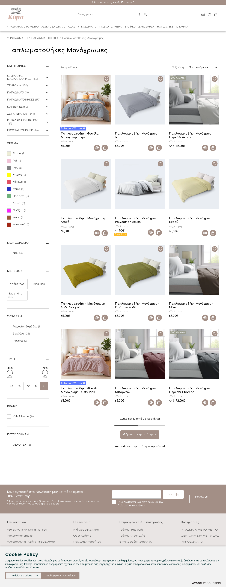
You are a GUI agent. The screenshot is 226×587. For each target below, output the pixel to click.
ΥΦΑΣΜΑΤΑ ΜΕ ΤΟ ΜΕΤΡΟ (23, 27)
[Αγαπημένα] (209, 14)
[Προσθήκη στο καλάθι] (105, 148)
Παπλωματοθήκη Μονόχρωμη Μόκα (191, 305)
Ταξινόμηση (179, 67)
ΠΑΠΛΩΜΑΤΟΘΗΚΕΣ (45, 38)
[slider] (10, 373)
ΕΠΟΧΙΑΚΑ (182, 27)
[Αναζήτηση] (103, 14)
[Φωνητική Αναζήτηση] (140, 14)
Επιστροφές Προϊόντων (135, 541)
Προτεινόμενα (198, 67)
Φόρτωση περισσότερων (139, 434)
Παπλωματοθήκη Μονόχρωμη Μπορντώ (137, 390)
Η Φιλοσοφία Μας (86, 529)
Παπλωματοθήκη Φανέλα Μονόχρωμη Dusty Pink (80, 390)
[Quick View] (97, 148)
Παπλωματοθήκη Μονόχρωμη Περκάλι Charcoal (191, 390)
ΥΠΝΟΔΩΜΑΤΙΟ (87, 27)
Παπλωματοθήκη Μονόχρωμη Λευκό (83, 220)
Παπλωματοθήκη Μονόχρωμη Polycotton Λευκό (137, 220)
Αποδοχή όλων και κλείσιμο (64, 574)
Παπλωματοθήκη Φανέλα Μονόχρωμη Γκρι (80, 135)
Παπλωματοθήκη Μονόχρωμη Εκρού (191, 220)
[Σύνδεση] (203, 14)
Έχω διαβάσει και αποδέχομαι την (137, 503)
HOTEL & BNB (165, 27)
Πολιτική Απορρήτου (87, 541)
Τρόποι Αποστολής (132, 535)
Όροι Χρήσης (82, 535)
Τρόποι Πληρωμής (131, 529)
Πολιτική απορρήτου (131, 505)
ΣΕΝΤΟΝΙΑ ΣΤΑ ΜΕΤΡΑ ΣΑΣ (200, 535)
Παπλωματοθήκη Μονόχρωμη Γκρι (137, 135)
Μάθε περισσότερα (135, 2)
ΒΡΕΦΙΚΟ (130, 27)
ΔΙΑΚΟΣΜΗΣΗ (146, 27)
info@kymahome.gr (20, 535)
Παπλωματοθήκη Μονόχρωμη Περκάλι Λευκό (191, 135)
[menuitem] (23, 27)
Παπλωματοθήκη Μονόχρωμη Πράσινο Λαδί (137, 305)
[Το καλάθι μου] (216, 14)
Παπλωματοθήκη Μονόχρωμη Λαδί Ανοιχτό (83, 305)
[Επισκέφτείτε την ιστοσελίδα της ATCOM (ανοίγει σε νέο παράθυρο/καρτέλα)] (206, 583)
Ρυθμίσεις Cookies (21, 574)
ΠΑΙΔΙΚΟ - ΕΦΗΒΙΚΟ (110, 27)
